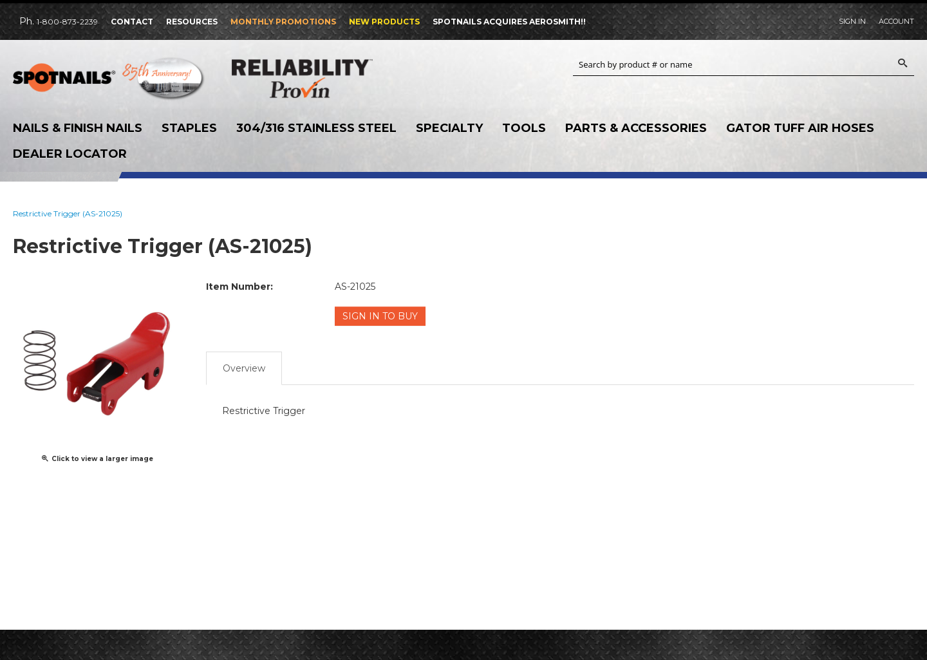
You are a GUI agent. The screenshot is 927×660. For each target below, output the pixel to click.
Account (896, 21)
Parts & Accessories (636, 128)
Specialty (449, 128)
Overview (244, 368)
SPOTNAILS (109, 82)
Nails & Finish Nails (77, 128)
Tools (524, 128)
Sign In (852, 21)
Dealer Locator (70, 154)
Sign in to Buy (380, 316)
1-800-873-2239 (67, 21)
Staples (189, 128)
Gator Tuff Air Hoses (800, 128)
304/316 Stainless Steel (316, 128)
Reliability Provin (328, 78)
